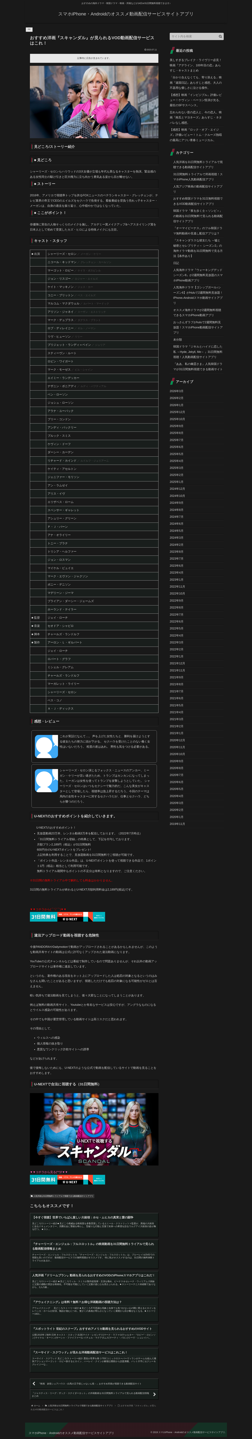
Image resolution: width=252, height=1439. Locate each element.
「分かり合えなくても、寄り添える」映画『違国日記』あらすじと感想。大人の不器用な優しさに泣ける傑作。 (196, 82)
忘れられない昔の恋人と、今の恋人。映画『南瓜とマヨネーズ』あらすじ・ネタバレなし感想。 (196, 117)
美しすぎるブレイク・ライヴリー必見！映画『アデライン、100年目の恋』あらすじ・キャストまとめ (196, 65)
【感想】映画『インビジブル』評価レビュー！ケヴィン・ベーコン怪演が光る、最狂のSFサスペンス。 (196, 100)
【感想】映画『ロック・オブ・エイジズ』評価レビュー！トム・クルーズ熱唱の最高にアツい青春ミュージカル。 (196, 135)
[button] (220, 36)
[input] (197, 36)
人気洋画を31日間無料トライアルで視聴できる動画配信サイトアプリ (62, 1196)
